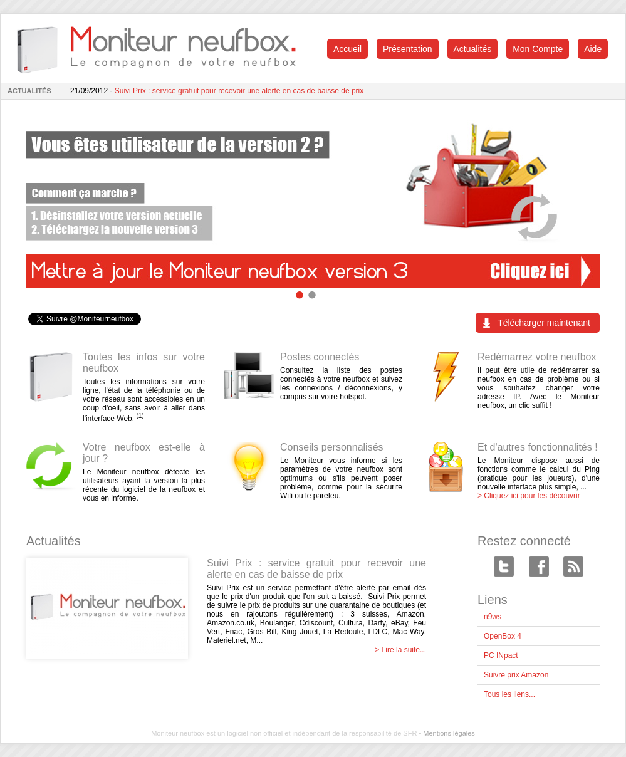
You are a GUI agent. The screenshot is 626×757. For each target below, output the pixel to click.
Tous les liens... (509, 694)
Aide (593, 49)
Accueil (347, 49)
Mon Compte (538, 49)
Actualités (473, 49)
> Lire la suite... (400, 649)
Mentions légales (449, 733)
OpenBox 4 (502, 636)
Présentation (407, 49)
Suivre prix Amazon (516, 675)
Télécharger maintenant (544, 323)
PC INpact (501, 655)
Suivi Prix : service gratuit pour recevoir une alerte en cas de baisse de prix (239, 90)
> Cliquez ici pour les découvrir (528, 495)
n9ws (492, 616)
